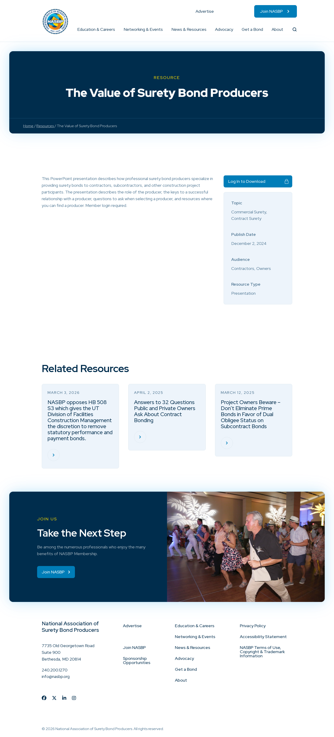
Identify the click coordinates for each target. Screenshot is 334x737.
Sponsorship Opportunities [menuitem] (136, 661)
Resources (45, 125)
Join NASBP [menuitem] (271, 11)
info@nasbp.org (56, 677)
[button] (115, 29)
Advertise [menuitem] (205, 11)
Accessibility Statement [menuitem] (263, 637)
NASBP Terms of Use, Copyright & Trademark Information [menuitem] (262, 652)
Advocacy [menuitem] (224, 29)
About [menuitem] (277, 29)
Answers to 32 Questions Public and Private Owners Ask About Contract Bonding (164, 411)
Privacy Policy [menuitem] (253, 626)
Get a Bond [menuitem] (252, 29)
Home (28, 125)
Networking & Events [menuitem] (143, 29)
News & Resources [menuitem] (188, 29)
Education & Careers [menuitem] (96, 29)
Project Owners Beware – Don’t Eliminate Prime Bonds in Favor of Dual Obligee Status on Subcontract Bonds (250, 414)
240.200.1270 (54, 670)
